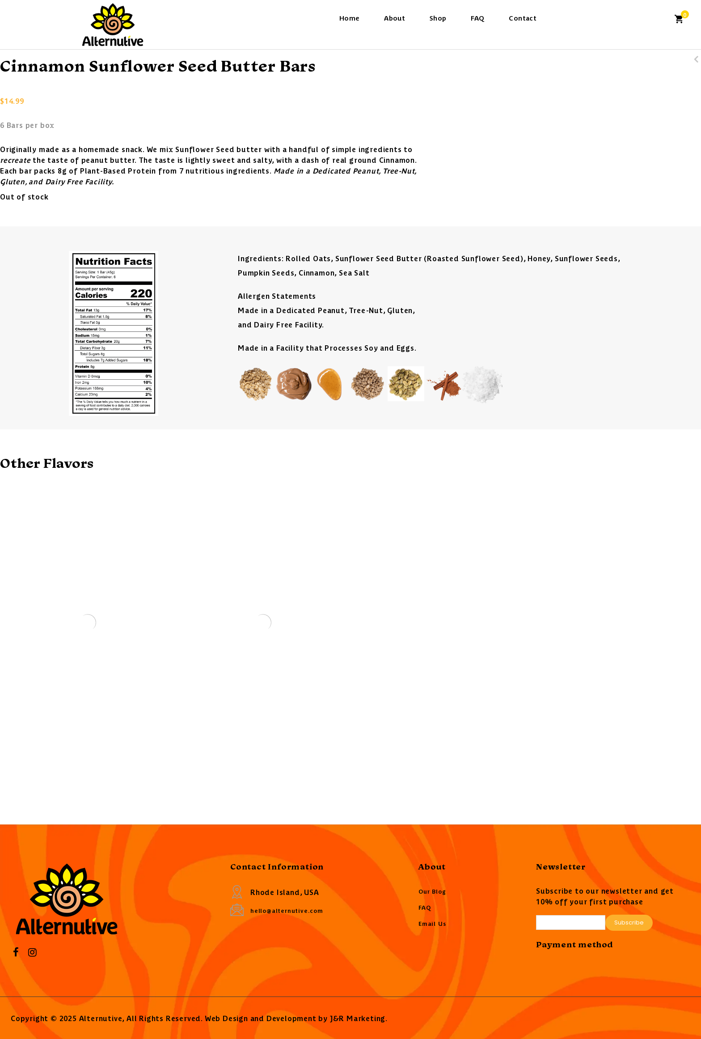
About (394, 17)
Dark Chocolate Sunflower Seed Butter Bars (696, 70)
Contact (522, 17)
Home (349, 17)
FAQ (477, 17)
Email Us (432, 923)
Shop (438, 17)
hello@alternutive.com (286, 910)
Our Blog (432, 891)
